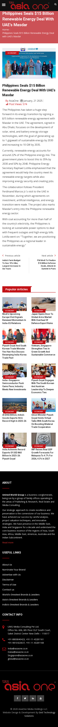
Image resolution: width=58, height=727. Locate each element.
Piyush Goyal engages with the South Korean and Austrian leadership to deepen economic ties (42, 386)
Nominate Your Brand (13, 569)
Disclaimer (8, 579)
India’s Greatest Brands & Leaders (20, 604)
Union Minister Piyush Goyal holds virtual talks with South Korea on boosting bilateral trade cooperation (42, 421)
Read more (7, 542)
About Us (7, 564)
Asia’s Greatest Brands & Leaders (20, 599)
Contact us (8, 589)
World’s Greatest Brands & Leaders (21, 594)
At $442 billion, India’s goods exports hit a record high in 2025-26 (14, 418)
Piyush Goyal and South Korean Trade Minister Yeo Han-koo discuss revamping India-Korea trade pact (14, 351)
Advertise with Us (11, 574)
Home (5, 29)
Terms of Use (9, 584)
